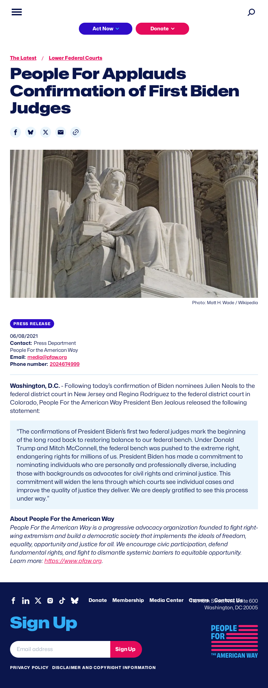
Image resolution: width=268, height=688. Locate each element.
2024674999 (65, 364)
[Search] (251, 12)
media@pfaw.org (47, 357)
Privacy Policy (29, 667)
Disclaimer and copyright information (104, 667)
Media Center (166, 600)
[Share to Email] (60, 132)
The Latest (23, 58)
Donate (159, 29)
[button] (75, 132)
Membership (128, 600)
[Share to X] (45, 132)
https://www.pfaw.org (73, 560)
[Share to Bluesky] (30, 132)
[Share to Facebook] (15, 132)
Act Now (103, 29)
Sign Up (125, 649)
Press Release (32, 323)
